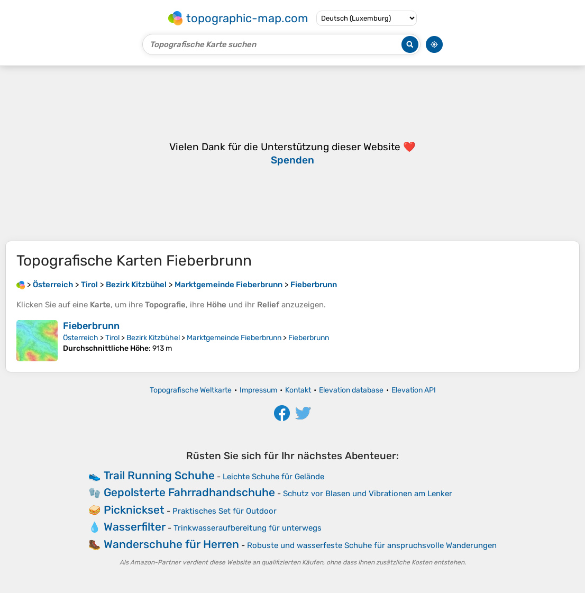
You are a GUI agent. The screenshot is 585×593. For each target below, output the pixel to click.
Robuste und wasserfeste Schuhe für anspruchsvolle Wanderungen (372, 545)
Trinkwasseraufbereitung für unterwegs (247, 528)
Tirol (112, 337)
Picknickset (134, 509)
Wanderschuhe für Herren (171, 544)
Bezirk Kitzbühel (153, 337)
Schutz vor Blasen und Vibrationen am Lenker (367, 493)
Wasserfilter (135, 526)
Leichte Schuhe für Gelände (273, 476)
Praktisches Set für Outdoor (224, 511)
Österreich (80, 337)
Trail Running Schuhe (159, 475)
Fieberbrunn (91, 326)
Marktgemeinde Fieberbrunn (234, 337)
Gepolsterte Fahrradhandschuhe (189, 492)
